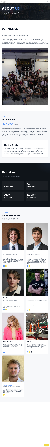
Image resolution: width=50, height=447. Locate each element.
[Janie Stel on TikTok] (31, 353)
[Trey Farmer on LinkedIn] (4, 267)
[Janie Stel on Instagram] (29, 353)
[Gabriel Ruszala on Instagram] (6, 311)
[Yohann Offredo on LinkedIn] (27, 311)
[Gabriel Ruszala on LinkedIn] (4, 311)
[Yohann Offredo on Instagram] (29, 311)
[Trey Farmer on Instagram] (6, 267)
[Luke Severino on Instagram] (4, 396)
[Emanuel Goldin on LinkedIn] (27, 267)
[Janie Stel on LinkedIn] (27, 353)
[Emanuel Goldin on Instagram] (29, 267)
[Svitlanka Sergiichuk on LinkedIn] (4, 353)
